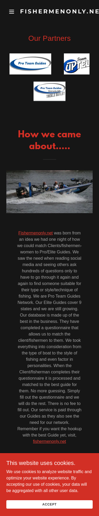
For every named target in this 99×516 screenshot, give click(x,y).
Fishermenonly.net (35, 233)
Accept (49, 501)
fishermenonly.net (49, 441)
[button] (11, 11)
